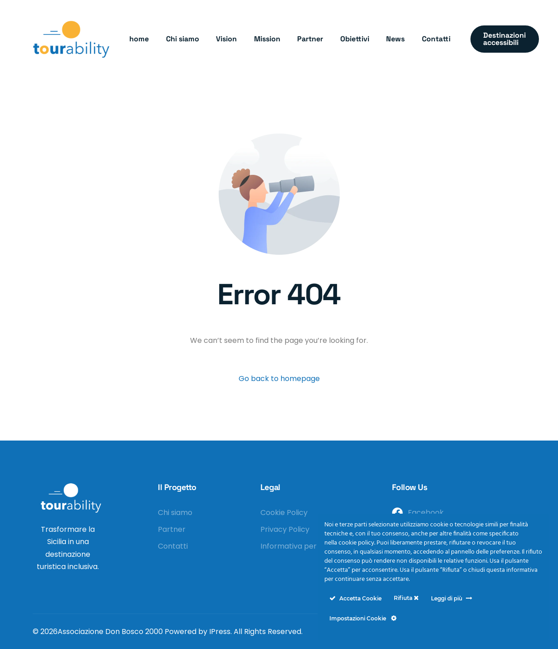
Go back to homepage (279, 378)
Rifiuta (406, 598)
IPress (219, 631)
